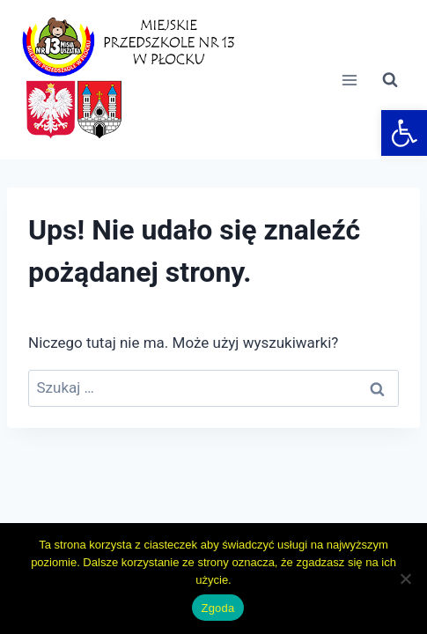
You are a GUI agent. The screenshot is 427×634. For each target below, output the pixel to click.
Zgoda (217, 608)
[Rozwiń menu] (349, 79)
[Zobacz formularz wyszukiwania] (390, 80)
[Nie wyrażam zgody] (405, 578)
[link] (404, 133)
